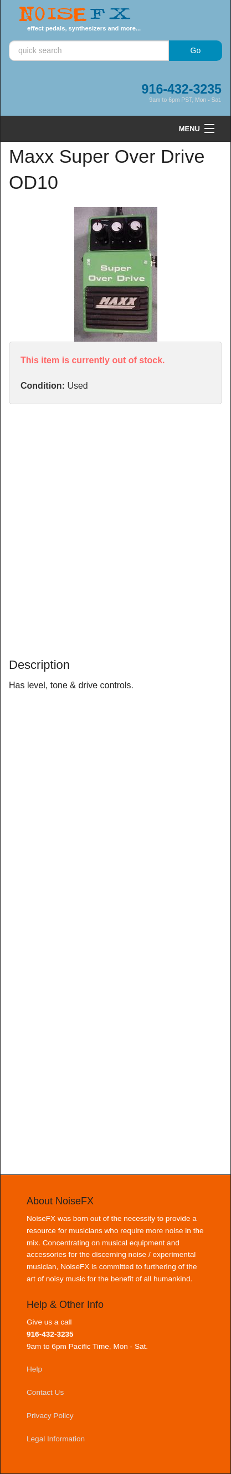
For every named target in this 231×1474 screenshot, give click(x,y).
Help (34, 1369)
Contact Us (45, 1392)
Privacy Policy (50, 1415)
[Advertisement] (115, 530)
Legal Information (56, 1439)
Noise (74, 14)
